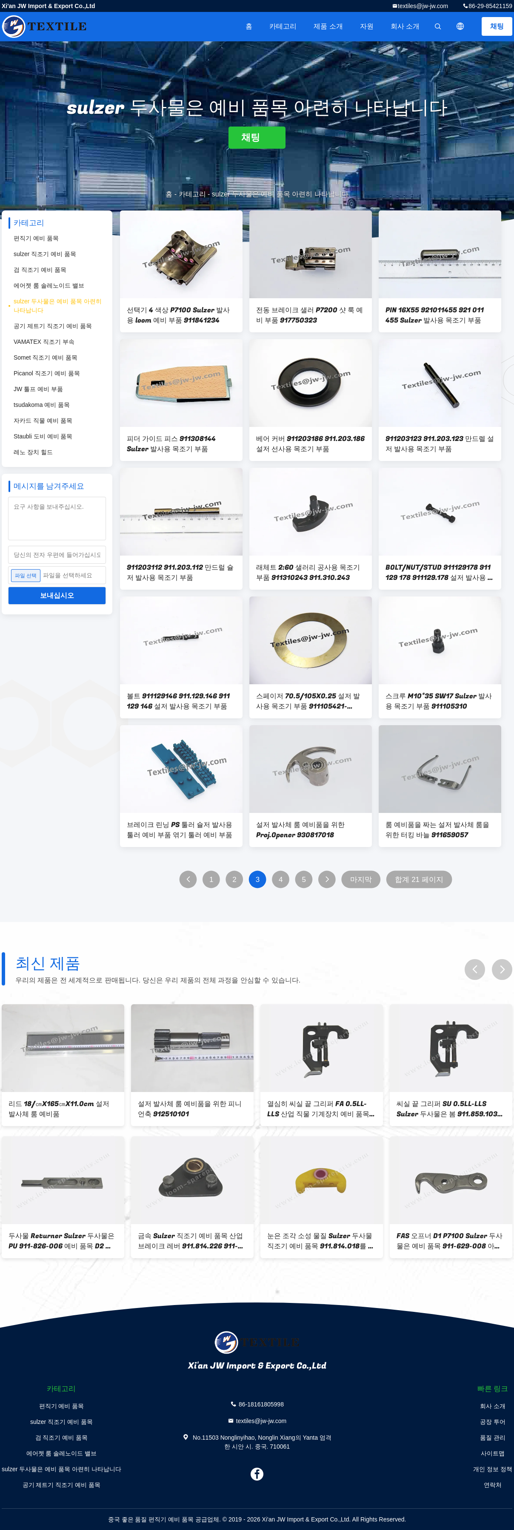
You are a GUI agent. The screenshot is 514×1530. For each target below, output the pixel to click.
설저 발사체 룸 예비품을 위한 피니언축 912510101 (190, 1109)
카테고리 (283, 26)
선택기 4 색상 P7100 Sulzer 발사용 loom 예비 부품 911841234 (178, 315)
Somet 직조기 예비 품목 (45, 357)
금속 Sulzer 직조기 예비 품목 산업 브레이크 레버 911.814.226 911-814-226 (190, 1241)
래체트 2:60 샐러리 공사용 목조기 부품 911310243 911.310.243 (308, 572)
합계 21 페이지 (419, 880)
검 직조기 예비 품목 (40, 269)
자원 (367, 26)
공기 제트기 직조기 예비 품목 (53, 326)
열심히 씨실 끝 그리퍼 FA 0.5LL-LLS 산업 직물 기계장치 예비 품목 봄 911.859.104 (318, 1109)
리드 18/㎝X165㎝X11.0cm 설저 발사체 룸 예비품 (59, 1109)
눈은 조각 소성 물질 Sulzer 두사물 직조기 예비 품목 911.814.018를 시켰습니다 (321, 1241)
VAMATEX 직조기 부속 (44, 341)
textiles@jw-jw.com (423, 6)
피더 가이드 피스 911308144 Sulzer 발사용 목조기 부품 (171, 444)
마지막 (361, 880)
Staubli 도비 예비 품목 (43, 436)
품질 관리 (492, 1437)
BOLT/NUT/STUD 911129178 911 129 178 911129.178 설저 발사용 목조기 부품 (440, 572)
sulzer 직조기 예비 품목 (45, 254)
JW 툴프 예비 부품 (38, 389)
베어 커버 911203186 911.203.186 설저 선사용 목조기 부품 (310, 444)
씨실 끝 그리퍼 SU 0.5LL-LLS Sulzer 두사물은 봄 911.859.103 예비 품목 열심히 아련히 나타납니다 (451, 1109)
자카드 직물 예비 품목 (43, 420)
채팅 (497, 26)
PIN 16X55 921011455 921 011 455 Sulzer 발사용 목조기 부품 (435, 315)
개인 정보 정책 (492, 1469)
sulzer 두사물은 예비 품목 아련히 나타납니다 (58, 306)
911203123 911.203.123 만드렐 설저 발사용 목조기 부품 (440, 444)
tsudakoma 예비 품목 (42, 404)
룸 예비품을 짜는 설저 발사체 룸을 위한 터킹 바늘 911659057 (437, 830)
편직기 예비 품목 (36, 238)
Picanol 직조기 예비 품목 (47, 373)
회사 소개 (405, 26)
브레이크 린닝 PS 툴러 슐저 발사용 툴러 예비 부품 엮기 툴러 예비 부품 (179, 830)
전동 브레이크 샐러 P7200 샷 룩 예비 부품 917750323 (309, 315)
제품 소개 (328, 26)
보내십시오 (57, 595)
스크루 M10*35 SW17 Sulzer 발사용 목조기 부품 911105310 (439, 701)
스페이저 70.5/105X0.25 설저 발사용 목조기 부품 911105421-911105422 (308, 701)
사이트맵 (493, 1453)
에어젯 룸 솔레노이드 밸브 (49, 285)
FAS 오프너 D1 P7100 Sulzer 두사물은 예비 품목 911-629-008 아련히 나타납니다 (450, 1241)
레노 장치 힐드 (33, 452)
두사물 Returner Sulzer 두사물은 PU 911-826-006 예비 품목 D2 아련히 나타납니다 (61, 1241)
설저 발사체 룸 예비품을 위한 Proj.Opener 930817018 (300, 830)
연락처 (493, 1484)
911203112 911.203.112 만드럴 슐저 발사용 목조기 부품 (180, 572)
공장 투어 (492, 1421)
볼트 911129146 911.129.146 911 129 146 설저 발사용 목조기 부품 (178, 701)
